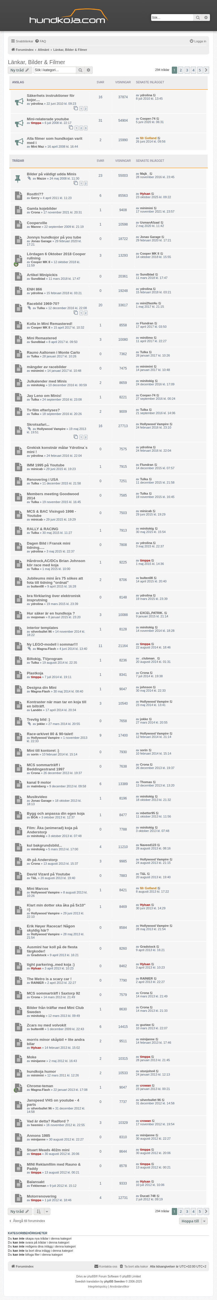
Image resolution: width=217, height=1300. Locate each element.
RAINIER (37, 982)
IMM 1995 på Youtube (45, 465)
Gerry (35, 198)
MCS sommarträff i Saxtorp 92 (53, 993)
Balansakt (35, 1182)
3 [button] (187, 70)
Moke (31, 1057)
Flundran (146, 323)
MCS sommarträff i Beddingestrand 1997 (45, 767)
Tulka (41, 308)
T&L (34, 878)
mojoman (38, 617)
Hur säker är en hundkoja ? (51, 613)
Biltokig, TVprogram (44, 659)
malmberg (38, 786)
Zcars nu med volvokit (46, 1025)
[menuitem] (40, 41)
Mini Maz (37, 146)
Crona (35, 212)
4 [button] (193, 70)
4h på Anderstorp (42, 860)
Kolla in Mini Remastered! (49, 324)
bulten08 (37, 586)
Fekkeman (38, 1185)
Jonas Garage (41, 241)
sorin (35, 754)
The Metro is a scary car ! (49, 979)
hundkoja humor (41, 1071)
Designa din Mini (42, 687)
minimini (146, 208)
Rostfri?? (35, 194)
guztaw (145, 1024)
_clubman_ (148, 658)
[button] (206, 70)
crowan (145, 1085)
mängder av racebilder (47, 367)
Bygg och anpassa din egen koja (55, 813)
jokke (41, 724)
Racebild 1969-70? (43, 303)
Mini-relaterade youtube (48, 119)
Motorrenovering (42, 1196)
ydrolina (37, 103)
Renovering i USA (42, 479)
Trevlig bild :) (38, 719)
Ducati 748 (148, 1196)
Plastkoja (35, 673)
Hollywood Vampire (51, 429)
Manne (36, 226)
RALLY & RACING (42, 529)
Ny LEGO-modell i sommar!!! (52, 644)
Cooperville (37, 223)
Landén (36, 710)
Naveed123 (148, 845)
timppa (36, 122)
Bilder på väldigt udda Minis (51, 174)
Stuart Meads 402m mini (48, 1150)
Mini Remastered (42, 338)
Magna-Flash (46, 648)
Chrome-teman (40, 1086)
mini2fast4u (148, 303)
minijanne (147, 1039)
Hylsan (145, 193)
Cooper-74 (147, 118)
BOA (34, 817)
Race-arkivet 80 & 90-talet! (50, 734)
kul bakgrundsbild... (44, 845)
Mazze (41, 178)
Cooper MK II (40, 262)
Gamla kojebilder (42, 208)
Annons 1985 (38, 1135)
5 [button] (200, 70)
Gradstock (38, 955)
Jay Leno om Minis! (44, 396)
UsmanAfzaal (150, 222)
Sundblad (38, 278)
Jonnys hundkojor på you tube (54, 237)
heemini (37, 1125)
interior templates (42, 628)
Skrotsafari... (38, 424)
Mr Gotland (148, 138)
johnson (146, 687)
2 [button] (181, 70)
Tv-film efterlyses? (43, 410)
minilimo (146, 337)
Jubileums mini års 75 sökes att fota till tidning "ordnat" (55, 580)
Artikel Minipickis (42, 275)
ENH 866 (34, 289)
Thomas (146, 782)
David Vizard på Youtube (48, 874)
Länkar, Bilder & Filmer (36, 62)
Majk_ (144, 173)
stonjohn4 (147, 1071)
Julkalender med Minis (47, 381)
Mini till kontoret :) (43, 750)
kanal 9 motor (39, 782)
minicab (37, 469)
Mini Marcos (37, 888)
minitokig (38, 385)
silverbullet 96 (41, 631)
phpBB (91, 1276)
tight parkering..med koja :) (51, 964)
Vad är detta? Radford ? (48, 1121)
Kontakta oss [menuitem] (105, 1266)
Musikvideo (37, 797)
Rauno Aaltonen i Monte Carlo (53, 352)
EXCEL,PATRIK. (151, 613)
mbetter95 (147, 813)
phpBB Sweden (114, 1281)
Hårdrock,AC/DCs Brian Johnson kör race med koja (56, 563)
